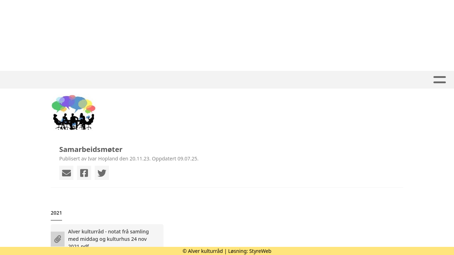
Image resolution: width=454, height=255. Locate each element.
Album (218, 79)
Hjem (145, 79)
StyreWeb (260, 251)
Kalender (257, 79)
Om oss (301, 79)
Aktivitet (181, 79)
